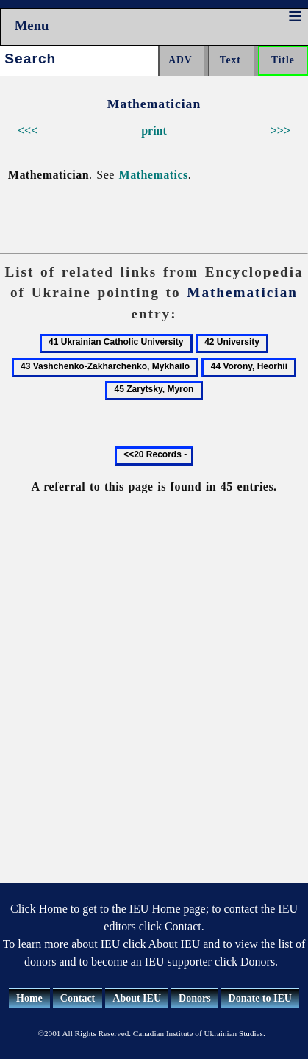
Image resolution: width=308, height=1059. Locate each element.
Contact (77, 998)
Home (29, 998)
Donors (195, 998)
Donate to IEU (260, 998)
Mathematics (153, 174)
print (154, 130)
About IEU (136, 998)
